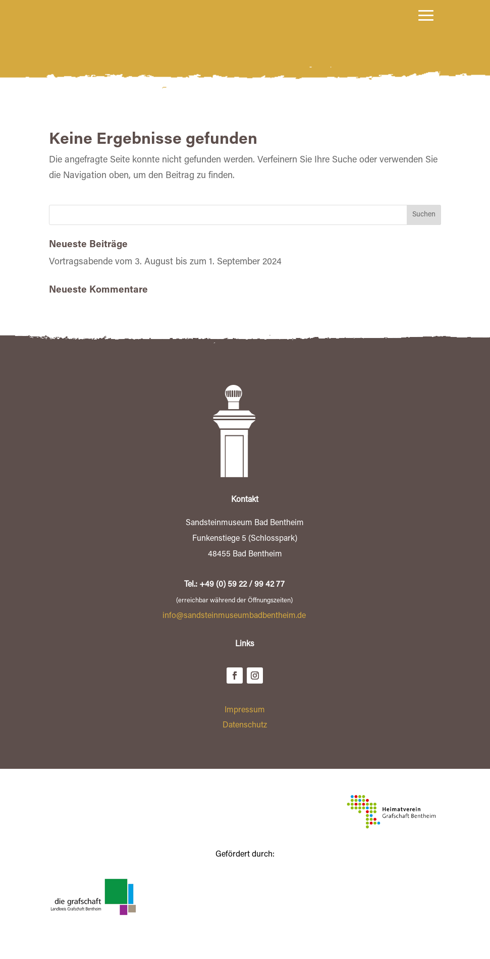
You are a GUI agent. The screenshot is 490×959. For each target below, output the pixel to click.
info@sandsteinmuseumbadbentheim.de (234, 635)
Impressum (245, 729)
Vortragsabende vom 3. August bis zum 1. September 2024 (165, 281)
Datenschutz (245, 744)
